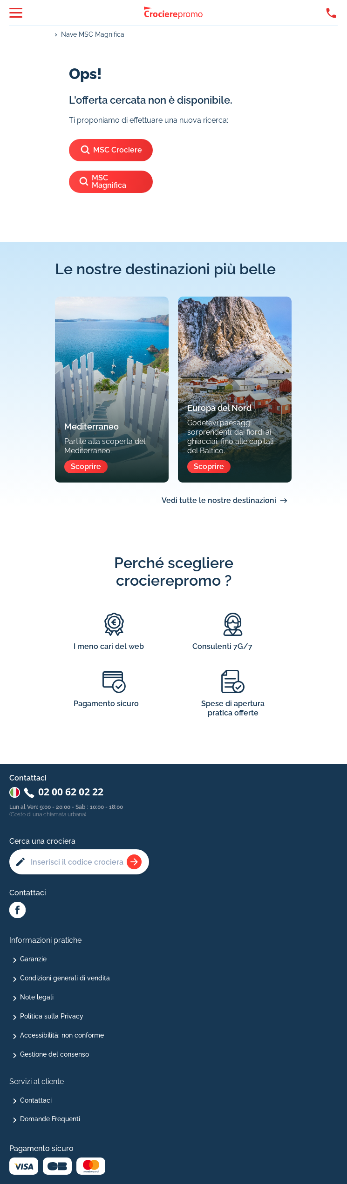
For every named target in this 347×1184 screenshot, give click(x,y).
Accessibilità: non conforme (62, 1035)
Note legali (37, 997)
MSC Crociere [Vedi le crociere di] (111, 150)
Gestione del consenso (54, 1054)
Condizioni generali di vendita (65, 978)
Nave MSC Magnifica (92, 34)
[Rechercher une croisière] (134, 861)
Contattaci (36, 1100)
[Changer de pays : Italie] (14, 792)
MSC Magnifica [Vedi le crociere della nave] (102, 181)
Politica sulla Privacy (51, 1016)
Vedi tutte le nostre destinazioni (219, 500)
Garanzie (33, 959)
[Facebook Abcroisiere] (17, 910)
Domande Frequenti (50, 1119)
